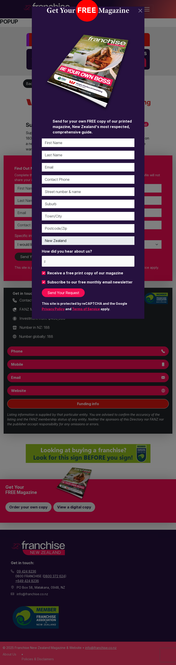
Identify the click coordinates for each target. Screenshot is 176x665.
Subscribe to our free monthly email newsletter (90, 282)
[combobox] (88, 261)
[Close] (140, 10)
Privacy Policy (53, 309)
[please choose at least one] (45, 261)
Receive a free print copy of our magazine (85, 273)
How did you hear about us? (67, 251)
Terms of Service (86, 309)
